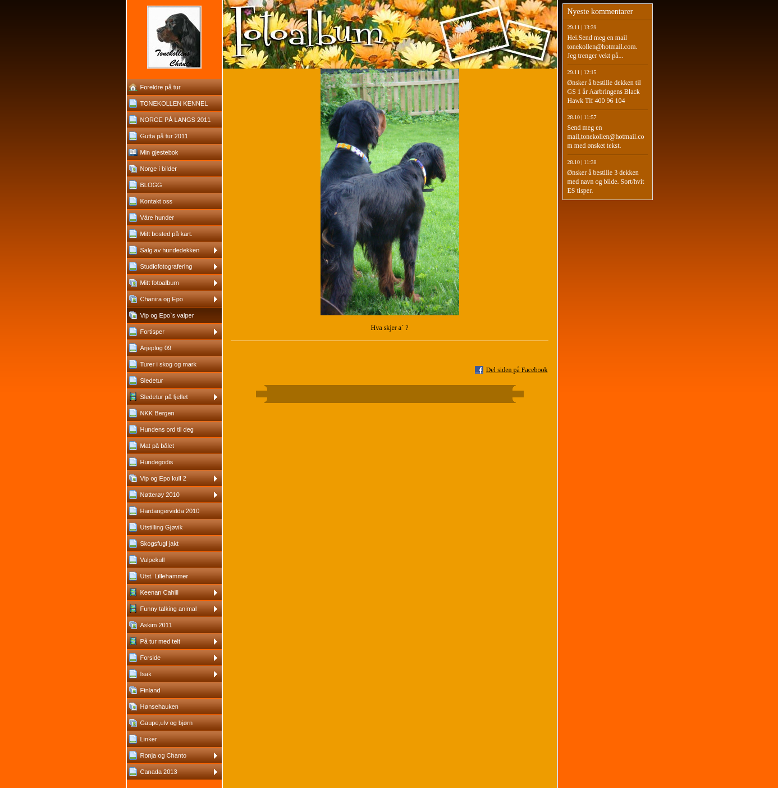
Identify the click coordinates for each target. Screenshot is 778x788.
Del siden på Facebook (517, 370)
